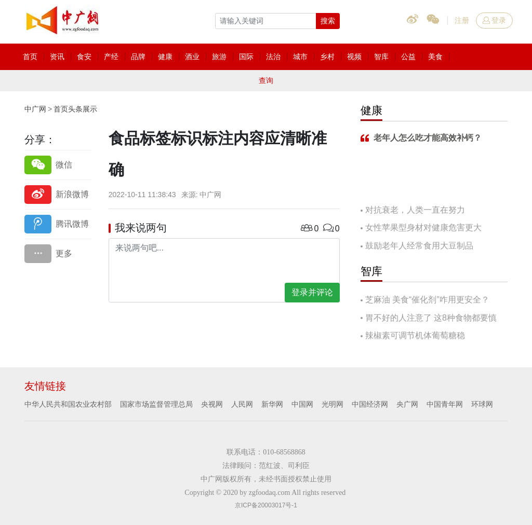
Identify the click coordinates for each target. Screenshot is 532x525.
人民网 (242, 404)
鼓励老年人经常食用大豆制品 (419, 245)
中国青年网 (445, 404)
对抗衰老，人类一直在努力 (415, 209)
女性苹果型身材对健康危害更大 (423, 227)
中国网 (302, 404)
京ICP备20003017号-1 (266, 505)
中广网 (35, 109)
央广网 (407, 404)
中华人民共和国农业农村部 (68, 404)
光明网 (332, 404)
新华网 (272, 404)
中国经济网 (370, 404)
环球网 (482, 404)
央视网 (212, 404)
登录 (494, 20)
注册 (462, 20)
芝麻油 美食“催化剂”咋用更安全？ (427, 299)
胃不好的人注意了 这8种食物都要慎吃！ (429, 318)
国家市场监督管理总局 (156, 404)
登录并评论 (312, 292)
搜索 (328, 21)
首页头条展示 (75, 109)
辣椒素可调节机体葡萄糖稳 (415, 335)
